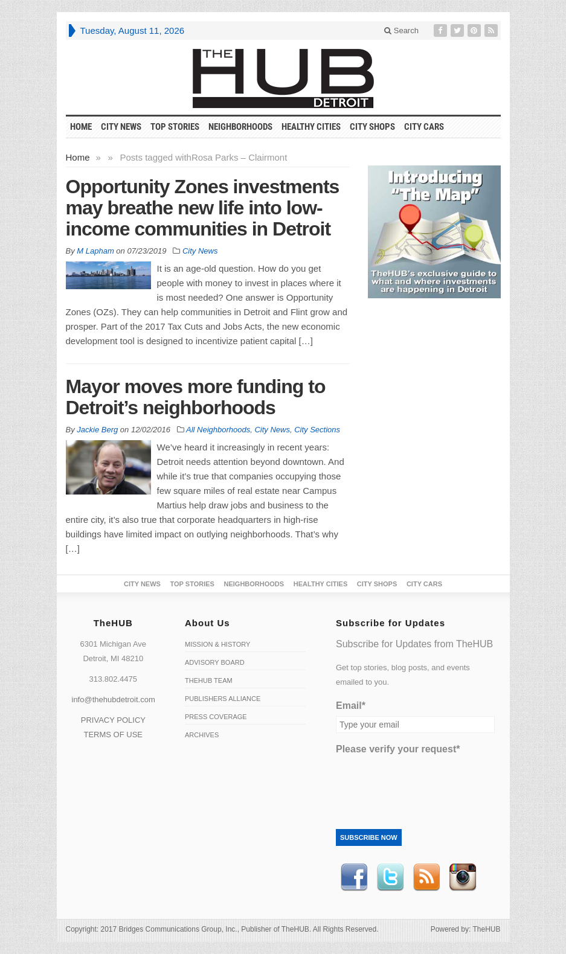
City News (121, 126)
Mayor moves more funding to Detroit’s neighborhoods (196, 397)
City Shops (372, 126)
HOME (81, 126)
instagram (462, 877)
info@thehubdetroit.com (113, 699)
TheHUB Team (209, 680)
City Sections (317, 429)
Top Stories (174, 126)
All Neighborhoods (218, 429)
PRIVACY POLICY (113, 720)
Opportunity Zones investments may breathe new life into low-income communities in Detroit (202, 208)
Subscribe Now (368, 837)
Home (78, 157)
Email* (350, 705)
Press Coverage (216, 716)
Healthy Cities (311, 126)
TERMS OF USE (113, 734)
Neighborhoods (240, 126)
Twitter (390, 877)
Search (401, 30)
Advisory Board (215, 662)
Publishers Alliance (222, 698)
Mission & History (217, 644)
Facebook (353, 877)
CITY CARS (424, 126)
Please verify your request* (398, 749)
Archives (202, 734)
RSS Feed (426, 877)
